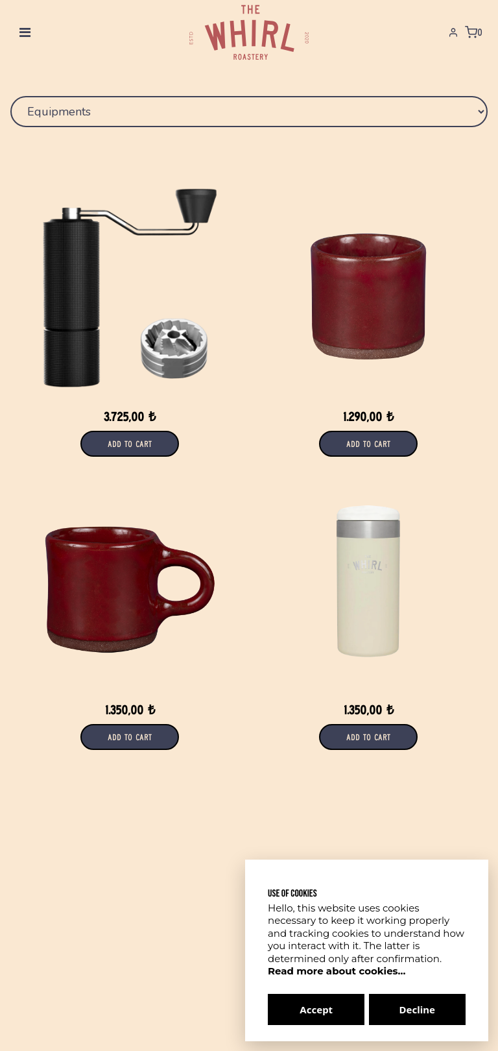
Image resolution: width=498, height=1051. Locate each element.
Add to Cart (130, 443)
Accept (316, 1009)
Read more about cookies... (336, 971)
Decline (417, 1009)
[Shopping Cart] (473, 32)
